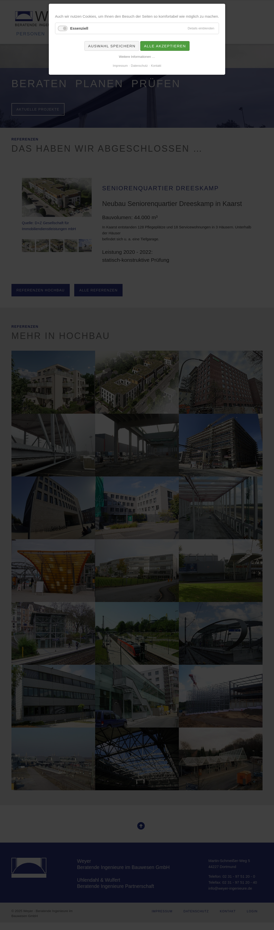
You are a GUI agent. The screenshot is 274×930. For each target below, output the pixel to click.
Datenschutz (139, 65)
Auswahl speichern (112, 46)
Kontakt (156, 65)
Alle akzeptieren (165, 46)
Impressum (120, 65)
